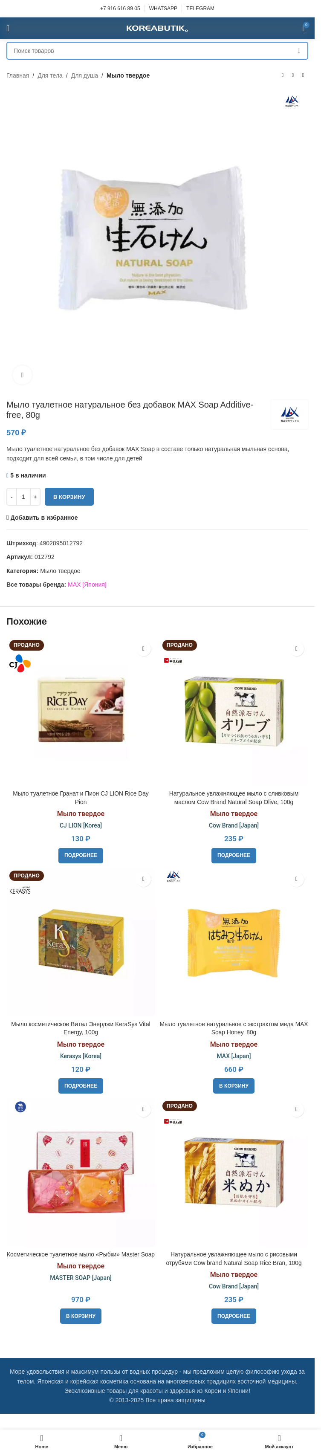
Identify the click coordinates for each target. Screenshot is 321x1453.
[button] (233, 1086)
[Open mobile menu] (8, 28)
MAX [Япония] (87, 584)
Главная (17, 75)
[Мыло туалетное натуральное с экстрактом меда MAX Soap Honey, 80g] (233, 942)
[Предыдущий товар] (283, 75)
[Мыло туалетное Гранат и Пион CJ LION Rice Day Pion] (80, 711)
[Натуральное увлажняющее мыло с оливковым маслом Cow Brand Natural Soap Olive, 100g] (233, 711)
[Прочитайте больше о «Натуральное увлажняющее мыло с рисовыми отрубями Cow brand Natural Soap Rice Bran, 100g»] (233, 1316)
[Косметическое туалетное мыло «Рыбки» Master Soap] (80, 1172)
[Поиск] (157, 51)
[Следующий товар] (303, 75)
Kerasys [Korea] (80, 1056)
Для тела (50, 75)
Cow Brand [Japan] (234, 825)
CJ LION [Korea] (81, 825)
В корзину (69, 497)
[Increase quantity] (35, 497)
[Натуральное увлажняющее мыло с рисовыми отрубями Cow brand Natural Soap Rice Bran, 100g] (233, 1172)
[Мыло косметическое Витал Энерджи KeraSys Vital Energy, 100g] (80, 942)
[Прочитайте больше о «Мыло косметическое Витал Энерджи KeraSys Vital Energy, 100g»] (80, 1086)
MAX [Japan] (234, 1056)
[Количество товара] (23, 497)
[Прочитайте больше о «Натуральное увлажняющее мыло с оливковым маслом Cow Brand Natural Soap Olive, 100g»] (233, 855)
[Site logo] (157, 27)
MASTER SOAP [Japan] (81, 1286)
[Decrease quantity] (11, 497)
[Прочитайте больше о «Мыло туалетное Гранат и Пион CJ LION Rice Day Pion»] (80, 855)
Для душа (84, 75)
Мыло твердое (128, 75)
